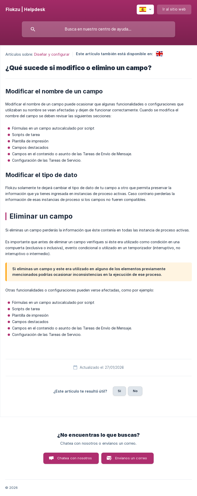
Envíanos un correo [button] (131, 458)
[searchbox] (98, 29)
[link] (159, 53)
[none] (25, 9)
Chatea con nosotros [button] (74, 458)
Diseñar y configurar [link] (52, 54)
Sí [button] (119, 391)
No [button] (135, 391)
